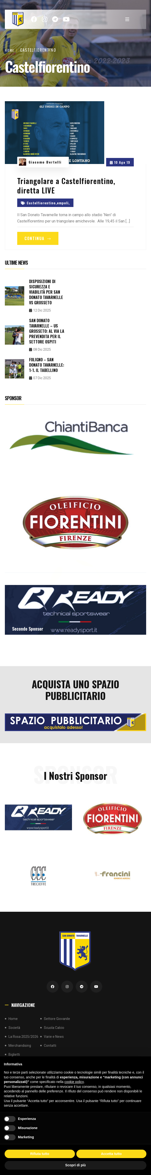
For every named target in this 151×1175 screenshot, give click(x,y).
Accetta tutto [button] (111, 1154)
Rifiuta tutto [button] (39, 1154)
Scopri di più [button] (75, 1165)
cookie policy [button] (74, 1082)
